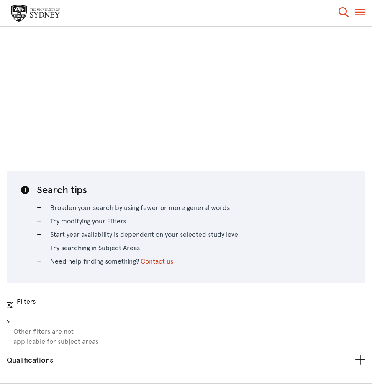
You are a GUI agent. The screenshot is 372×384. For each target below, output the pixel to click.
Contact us (157, 261)
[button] (344, 13)
